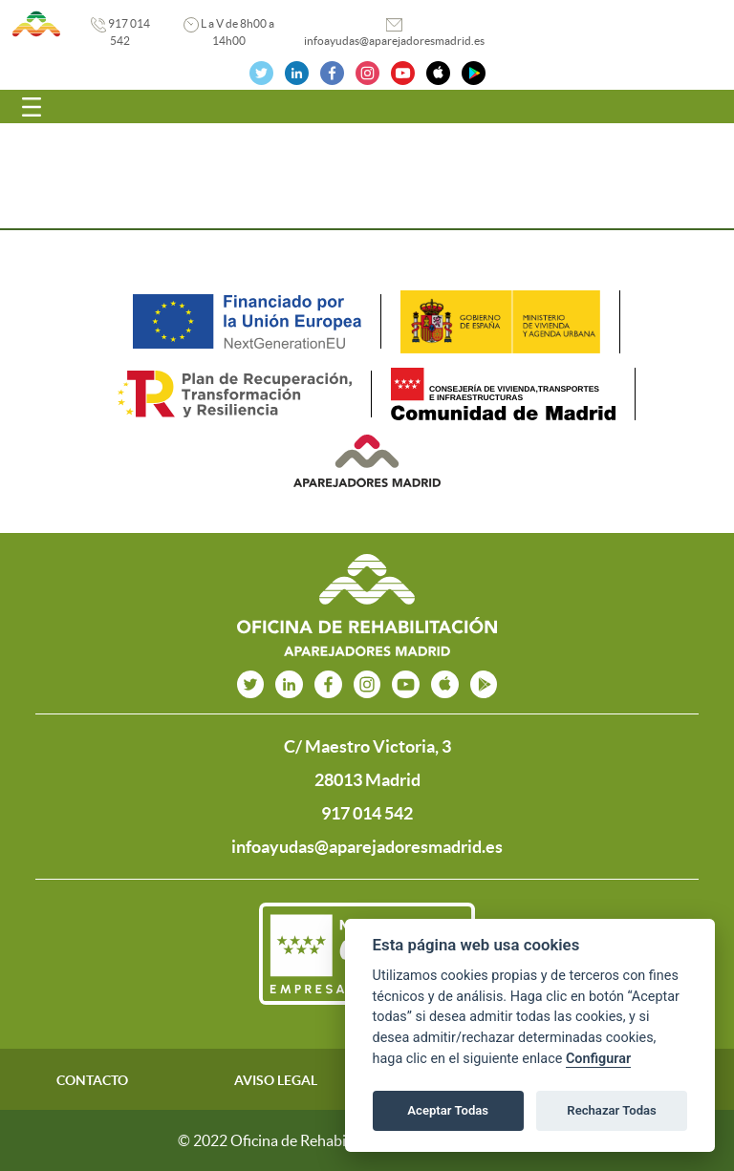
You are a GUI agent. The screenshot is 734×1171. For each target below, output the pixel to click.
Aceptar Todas (447, 1110)
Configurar (598, 1059)
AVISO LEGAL (275, 1080)
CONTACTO (92, 1080)
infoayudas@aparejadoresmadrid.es (394, 40)
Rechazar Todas (612, 1110)
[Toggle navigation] (31, 107)
